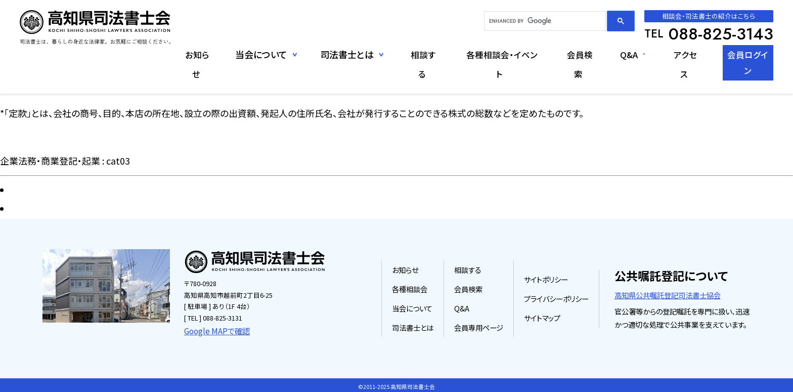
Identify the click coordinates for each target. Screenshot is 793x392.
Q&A (613, 54)
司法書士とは (412, 325)
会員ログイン (742, 54)
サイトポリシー (546, 277)
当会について (412, 306)
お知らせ (173, 54)
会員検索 (564, 54)
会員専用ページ (478, 325)
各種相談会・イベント (481, 54)
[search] (544, 21)
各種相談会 (409, 287)
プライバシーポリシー (556, 297)
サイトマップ (542, 316)
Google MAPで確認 (212, 328)
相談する (400, 54)
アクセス (672, 54)
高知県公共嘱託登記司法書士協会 (667, 293)
